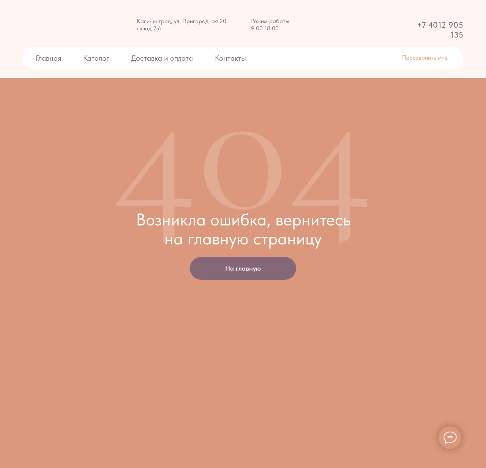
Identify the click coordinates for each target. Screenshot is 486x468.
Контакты (230, 58)
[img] (39, 23)
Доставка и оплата (163, 58)
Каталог (96, 58)
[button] (425, 57)
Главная (49, 58)
